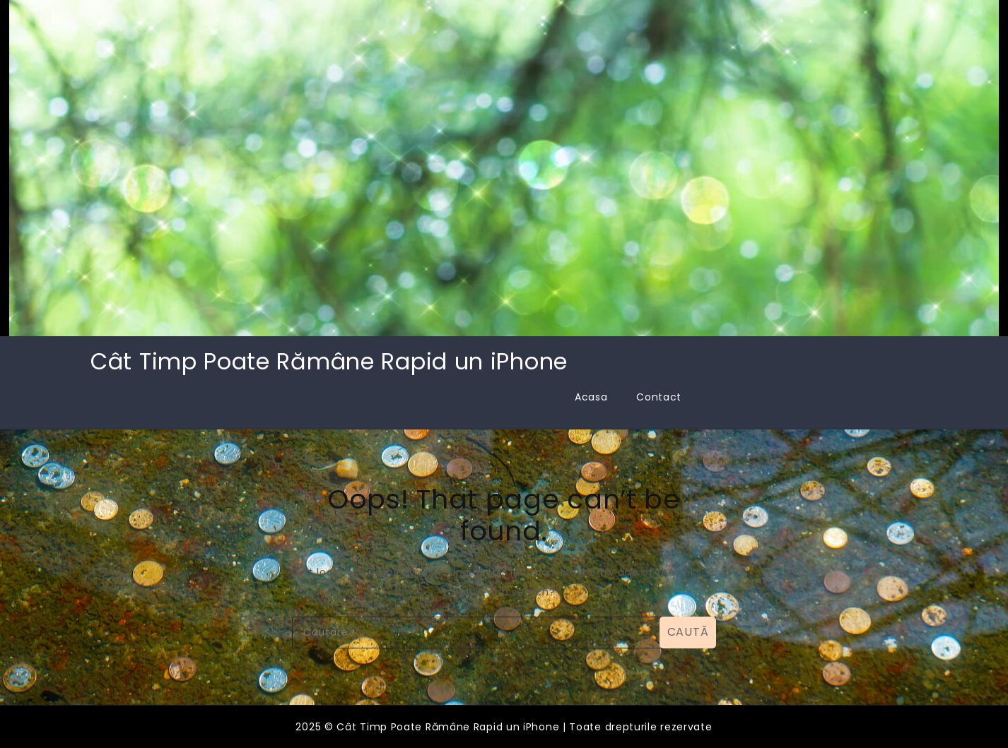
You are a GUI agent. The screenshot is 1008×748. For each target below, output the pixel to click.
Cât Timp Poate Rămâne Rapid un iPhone (329, 361)
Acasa (591, 397)
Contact (658, 397)
